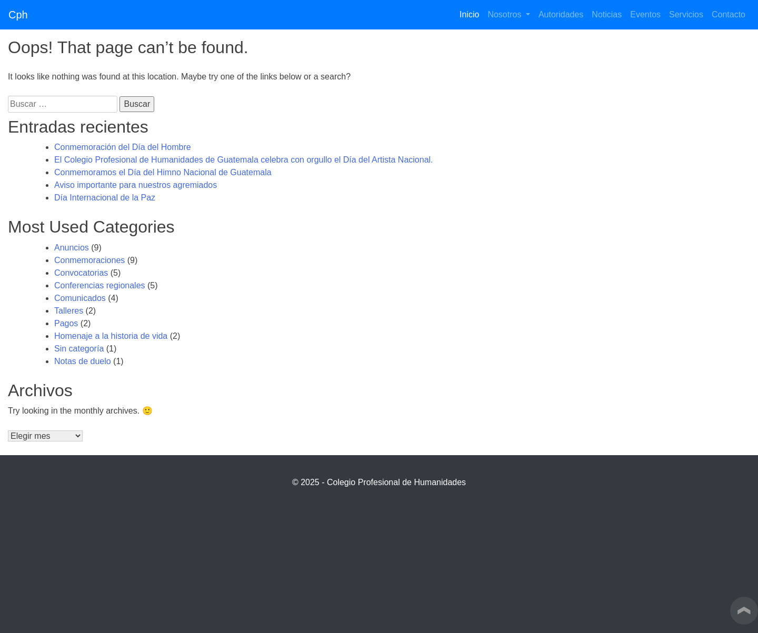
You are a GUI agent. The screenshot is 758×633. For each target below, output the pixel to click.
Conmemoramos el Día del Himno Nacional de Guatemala (163, 172)
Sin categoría (79, 348)
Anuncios (71, 247)
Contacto (728, 14)
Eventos (645, 14)
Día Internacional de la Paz (104, 197)
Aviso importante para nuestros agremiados (135, 184)
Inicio (471, 13)
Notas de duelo (82, 361)
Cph (18, 15)
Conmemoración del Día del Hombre (122, 147)
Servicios (686, 14)
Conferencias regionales (99, 285)
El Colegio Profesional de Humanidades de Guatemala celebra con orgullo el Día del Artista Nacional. (243, 159)
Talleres (68, 310)
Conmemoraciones (89, 260)
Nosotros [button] (505, 14)
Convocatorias (81, 272)
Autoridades (560, 14)
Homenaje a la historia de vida (110, 335)
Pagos (66, 323)
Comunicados (80, 298)
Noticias (607, 14)
